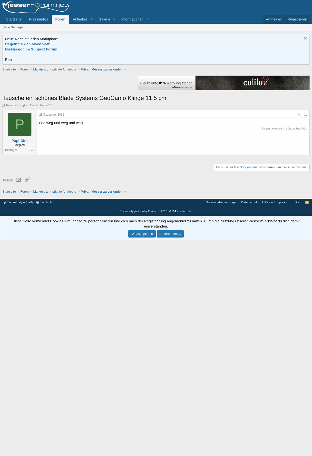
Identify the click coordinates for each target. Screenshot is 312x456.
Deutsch (44, 418)
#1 (305, 184)
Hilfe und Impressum (276, 418)
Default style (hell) (18, 418)
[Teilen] (299, 184)
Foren (60, 19)
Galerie (104, 19)
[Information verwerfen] (305, 38)
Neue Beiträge (12, 27)
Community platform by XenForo (156, 427)
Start (298, 418)
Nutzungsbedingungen (221, 418)
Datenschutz (250, 418)
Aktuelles (80, 19)
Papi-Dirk (12, 175)
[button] (91, 19)
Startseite (13, 19)
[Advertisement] (156, 101)
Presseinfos (38, 19)
